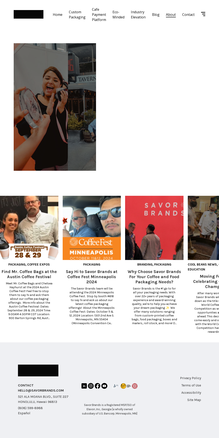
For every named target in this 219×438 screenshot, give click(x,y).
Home (57, 14)
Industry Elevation (138, 14)
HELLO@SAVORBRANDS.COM (41, 390)
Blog (156, 14)
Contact (188, 14)
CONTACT (26, 385)
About (171, 14)
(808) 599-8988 (30, 408)
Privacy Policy (190, 378)
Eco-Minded (118, 14)
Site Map (194, 400)
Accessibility (191, 392)
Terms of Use (191, 385)
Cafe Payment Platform (99, 14)
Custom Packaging (77, 14)
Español (24, 413)
